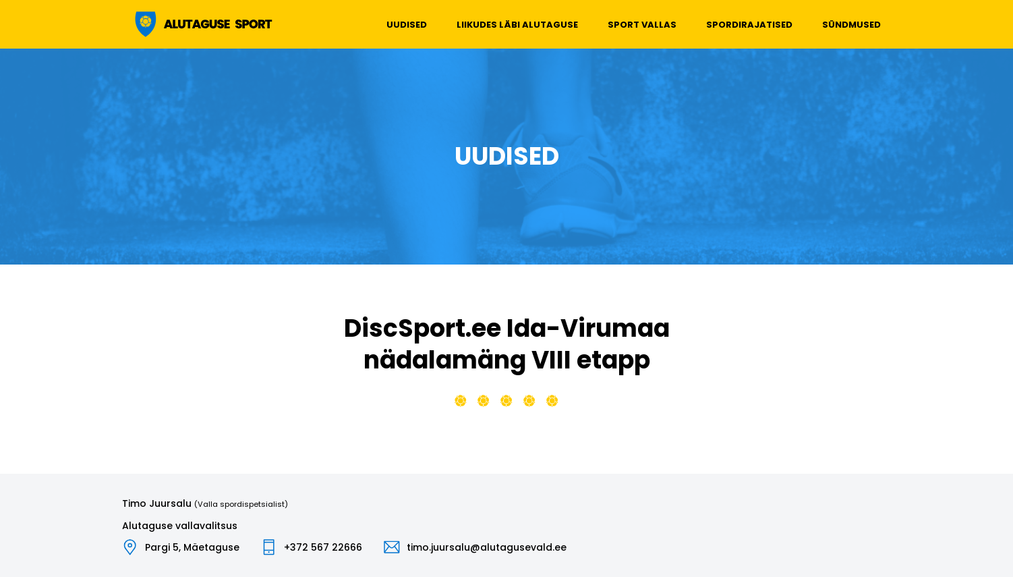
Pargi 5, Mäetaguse (192, 547)
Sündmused (851, 24)
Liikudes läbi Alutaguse (517, 24)
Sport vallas (642, 24)
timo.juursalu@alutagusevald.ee (487, 547)
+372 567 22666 (323, 547)
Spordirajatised (749, 24)
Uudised (406, 24)
